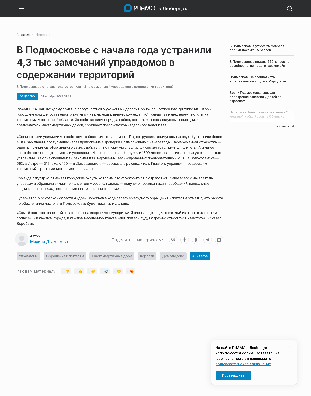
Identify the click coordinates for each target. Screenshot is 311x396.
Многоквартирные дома (112, 256)
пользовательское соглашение (243, 364)
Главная (23, 34)
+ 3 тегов (200, 256)
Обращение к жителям (65, 256)
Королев (147, 256)
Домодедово (173, 256)
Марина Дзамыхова (49, 241)
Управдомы (28, 256)
